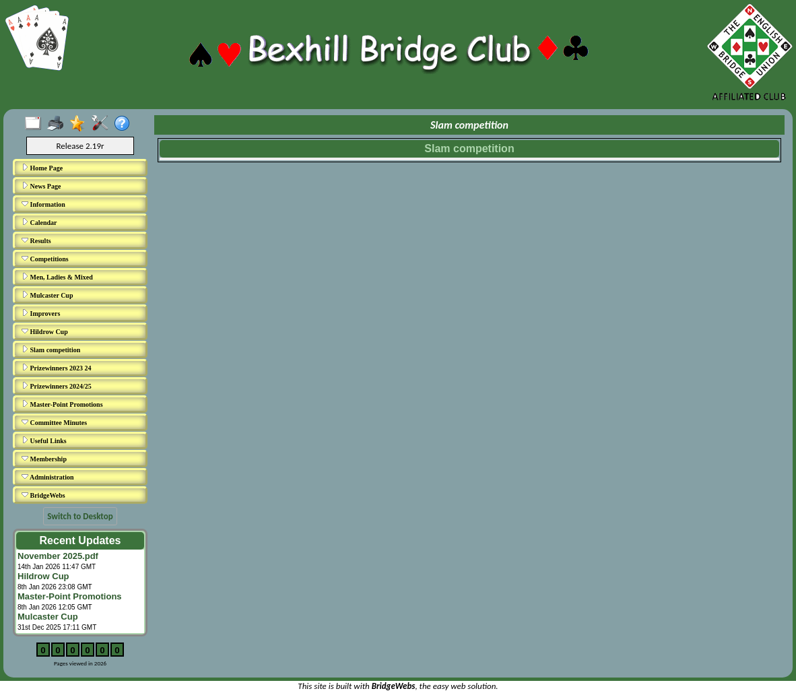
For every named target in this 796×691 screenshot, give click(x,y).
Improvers (41, 313)
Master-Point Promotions (62, 404)
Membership (44, 459)
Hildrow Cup (45, 331)
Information (43, 204)
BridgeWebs (43, 495)
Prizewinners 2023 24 (57, 368)
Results (36, 240)
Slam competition (51, 350)
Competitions (45, 259)
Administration (48, 477)
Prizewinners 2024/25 (57, 386)
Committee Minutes (54, 422)
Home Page (42, 168)
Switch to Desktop (79, 516)
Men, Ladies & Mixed (57, 277)
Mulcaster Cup (47, 295)
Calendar (39, 222)
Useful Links (44, 440)
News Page (41, 186)
